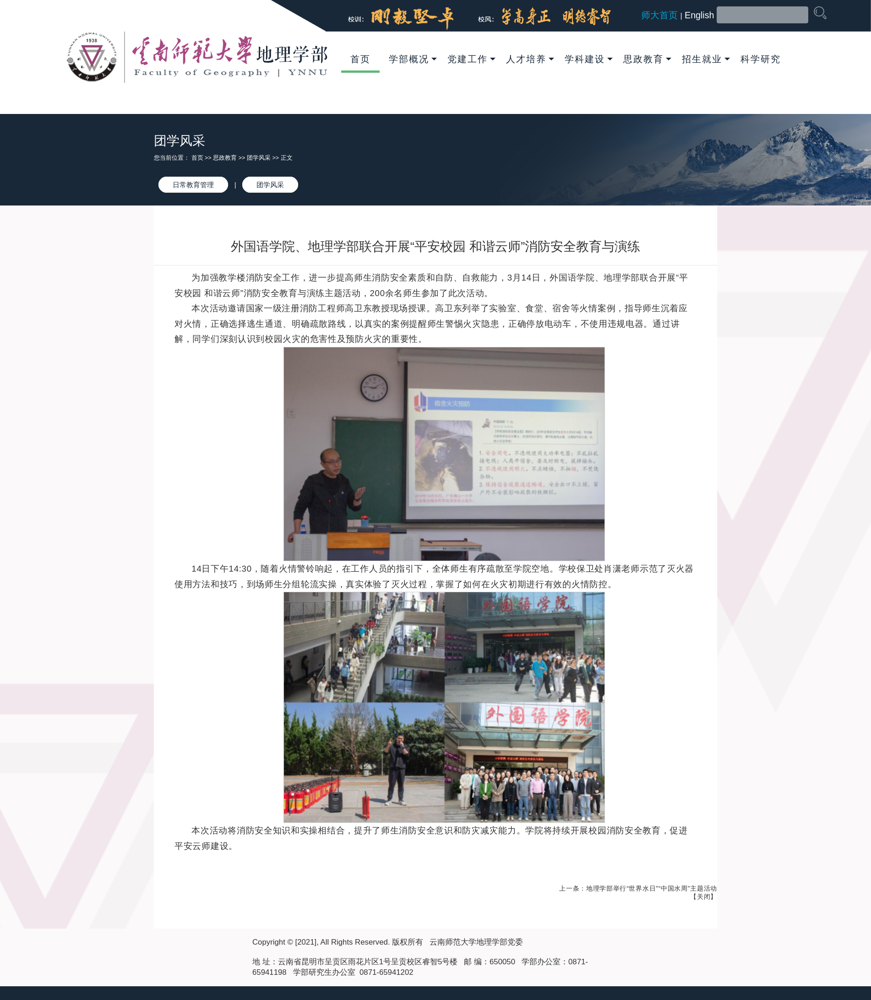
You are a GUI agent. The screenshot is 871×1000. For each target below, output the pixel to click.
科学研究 (760, 59)
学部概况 (413, 59)
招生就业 (706, 59)
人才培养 (530, 59)
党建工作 (471, 59)
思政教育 (647, 59)
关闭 (703, 896)
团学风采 (259, 158)
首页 (360, 59)
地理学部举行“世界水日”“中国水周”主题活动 (651, 888)
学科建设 (589, 59)
